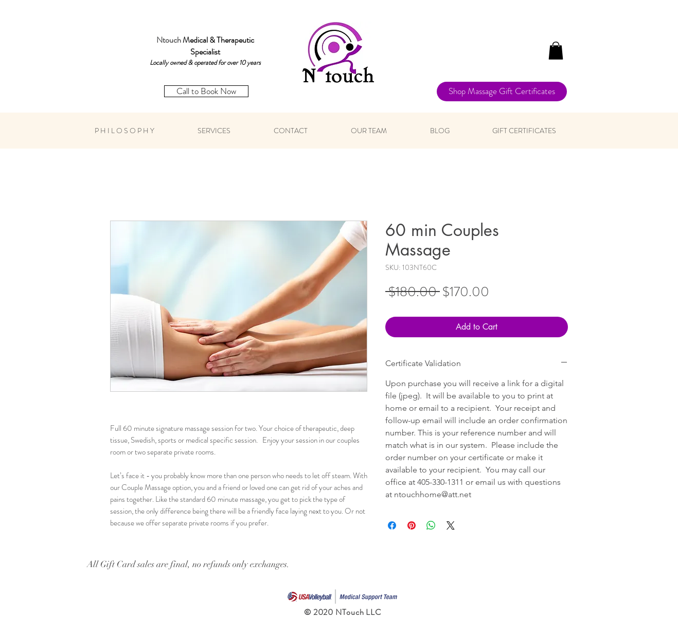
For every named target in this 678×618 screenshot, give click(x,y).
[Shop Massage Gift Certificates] (502, 91)
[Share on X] (450, 525)
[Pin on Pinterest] (411, 525)
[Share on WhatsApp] (431, 525)
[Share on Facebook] (392, 525)
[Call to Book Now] (206, 91)
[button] (555, 51)
